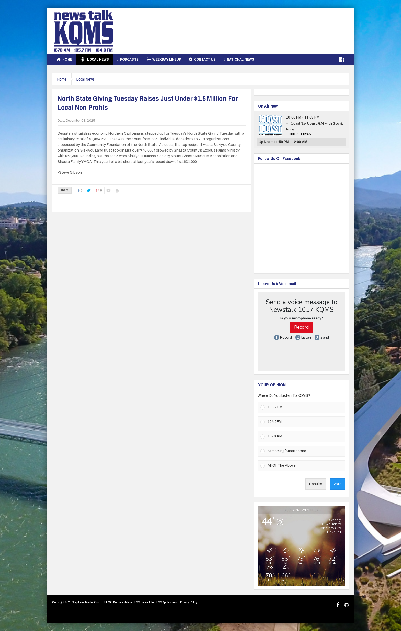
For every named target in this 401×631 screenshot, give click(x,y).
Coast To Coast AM (307, 123)
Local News (94, 59)
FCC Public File (144, 602)
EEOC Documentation (118, 602)
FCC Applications (167, 602)
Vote (337, 484)
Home (64, 59)
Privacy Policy (188, 602)
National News (239, 59)
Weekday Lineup (164, 59)
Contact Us (202, 59)
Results (315, 484)
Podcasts (128, 59)
